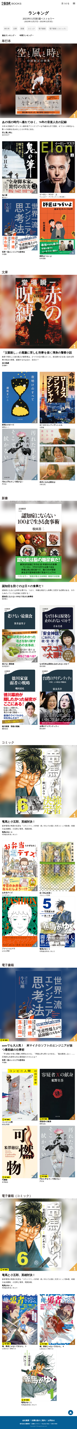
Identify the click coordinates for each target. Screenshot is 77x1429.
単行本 (7, 28)
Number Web (45, 1423)
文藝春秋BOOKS (11, 3)
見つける (65, 3)
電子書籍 (42, 28)
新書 (22, 28)
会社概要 (25, 1420)
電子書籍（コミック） (58, 28)
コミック (31, 28)
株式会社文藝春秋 (25, 1423)
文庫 (15, 28)
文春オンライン (35, 1423)
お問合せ (51, 1420)
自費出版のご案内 (39, 1420)
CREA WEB (54, 1423)
